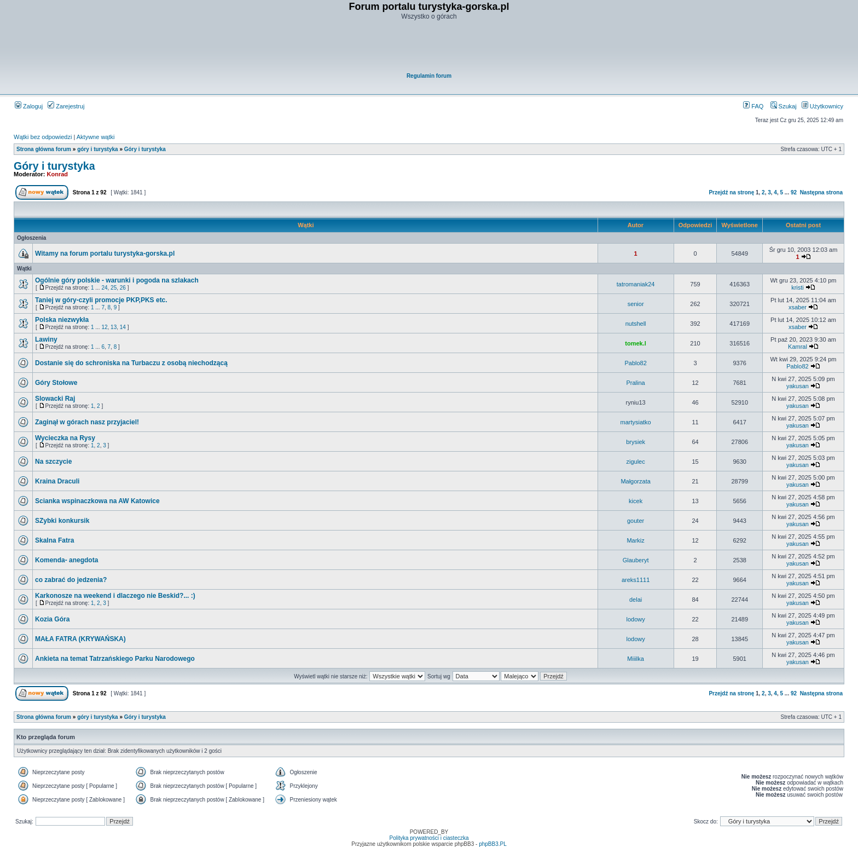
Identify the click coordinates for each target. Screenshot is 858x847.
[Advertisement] (429, 47)
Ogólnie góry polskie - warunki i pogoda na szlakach (117, 280)
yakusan (797, 386)
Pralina (635, 382)
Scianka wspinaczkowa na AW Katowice (97, 501)
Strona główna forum (43, 149)
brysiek (635, 442)
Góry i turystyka (145, 149)
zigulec (635, 461)
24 (104, 288)
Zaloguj (29, 106)
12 (104, 327)
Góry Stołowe (56, 383)
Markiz (635, 540)
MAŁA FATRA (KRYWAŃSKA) (80, 639)
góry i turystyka (97, 149)
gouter (635, 520)
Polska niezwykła (62, 320)
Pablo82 (635, 363)
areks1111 (636, 580)
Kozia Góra (52, 619)
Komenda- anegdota (66, 560)
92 (794, 192)
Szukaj (783, 106)
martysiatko (635, 422)
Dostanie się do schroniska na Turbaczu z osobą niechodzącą (131, 363)
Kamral (797, 346)
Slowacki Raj (55, 398)
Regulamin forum (429, 76)
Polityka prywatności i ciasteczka (428, 838)
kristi (797, 287)
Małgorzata (635, 481)
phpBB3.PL (493, 844)
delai (635, 599)
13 (114, 327)
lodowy (635, 619)
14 (123, 327)
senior (636, 304)
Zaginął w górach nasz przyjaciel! (87, 422)
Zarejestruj (66, 106)
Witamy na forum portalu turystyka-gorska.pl (105, 253)
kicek (635, 501)
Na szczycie (53, 461)
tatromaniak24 (636, 284)
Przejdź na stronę (731, 192)
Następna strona (821, 192)
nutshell (635, 323)
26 (123, 288)
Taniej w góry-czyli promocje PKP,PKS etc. (101, 300)
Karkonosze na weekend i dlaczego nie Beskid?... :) (115, 596)
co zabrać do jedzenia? (71, 580)
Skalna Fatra (54, 540)
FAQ (753, 106)
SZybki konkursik (62, 521)
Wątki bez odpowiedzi (43, 137)
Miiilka (635, 658)
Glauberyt (636, 560)
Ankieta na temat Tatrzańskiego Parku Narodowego (115, 658)
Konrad (57, 174)
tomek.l (635, 343)
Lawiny (46, 339)
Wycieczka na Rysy (65, 438)
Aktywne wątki (96, 137)
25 (114, 288)
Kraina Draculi (57, 481)
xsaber (798, 307)
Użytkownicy (822, 106)
